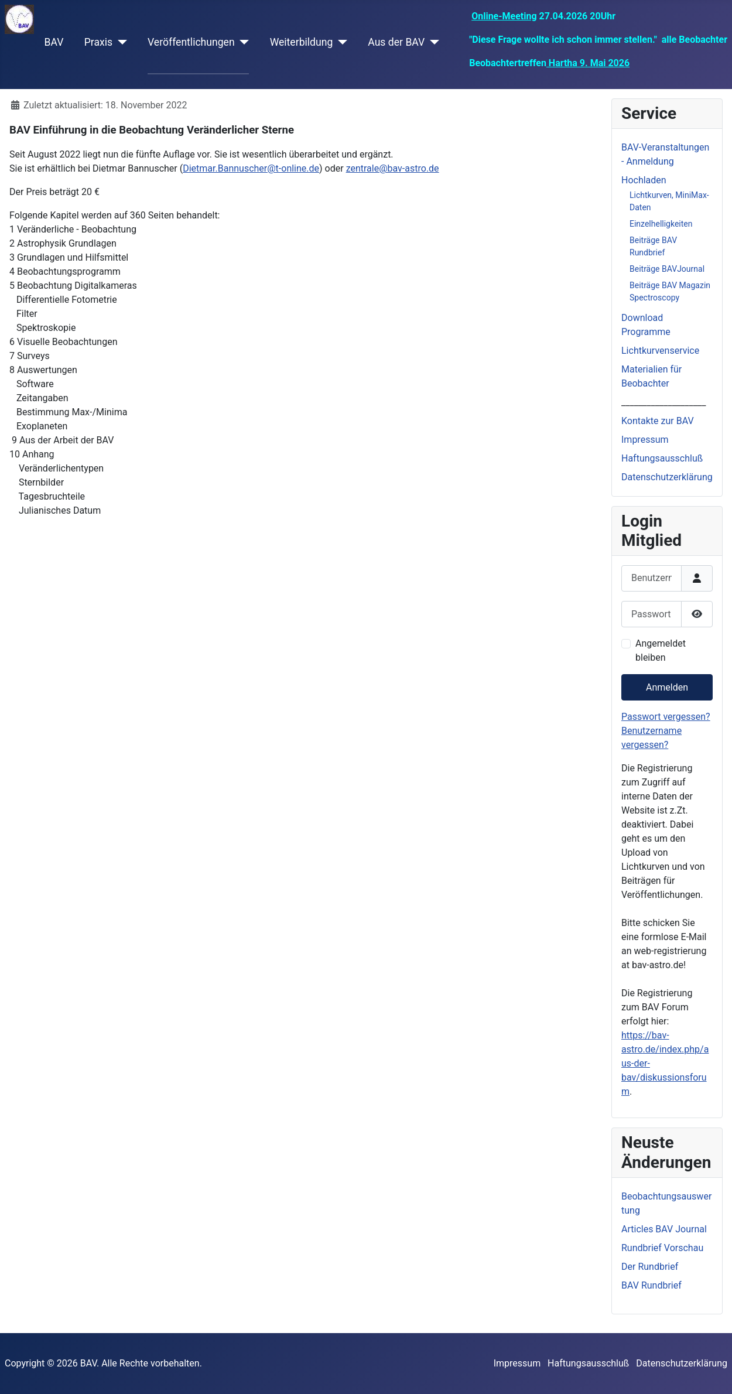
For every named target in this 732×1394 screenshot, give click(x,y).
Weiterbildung (301, 42)
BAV (54, 42)
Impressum (645, 439)
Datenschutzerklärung (667, 477)
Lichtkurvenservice (660, 350)
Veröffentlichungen (191, 42)
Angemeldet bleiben (660, 650)
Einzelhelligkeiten (661, 223)
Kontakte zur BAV (657, 420)
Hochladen (643, 180)
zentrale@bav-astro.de (392, 168)
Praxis (98, 42)
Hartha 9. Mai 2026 (588, 63)
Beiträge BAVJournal (667, 269)
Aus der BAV (396, 42)
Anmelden (667, 687)
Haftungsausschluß (662, 458)
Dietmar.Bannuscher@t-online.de (251, 168)
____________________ (663, 402)
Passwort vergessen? (665, 716)
